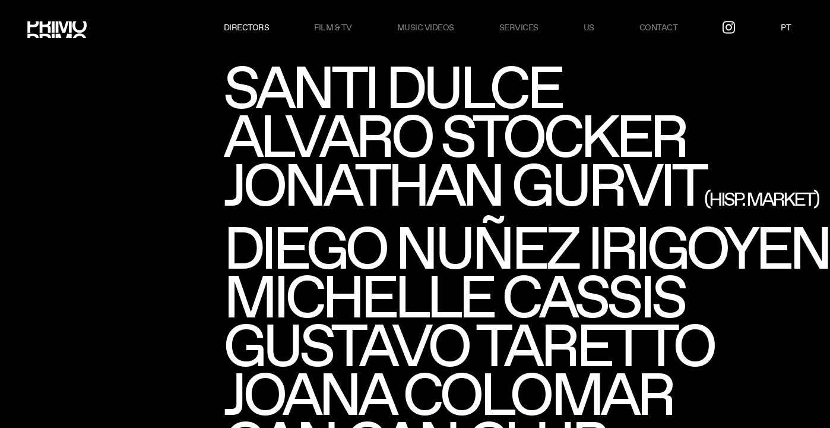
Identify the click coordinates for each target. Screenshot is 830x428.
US (589, 27)
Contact (658, 27)
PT (786, 27)
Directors (247, 27)
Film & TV (333, 27)
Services (518, 27)
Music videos (425, 27)
